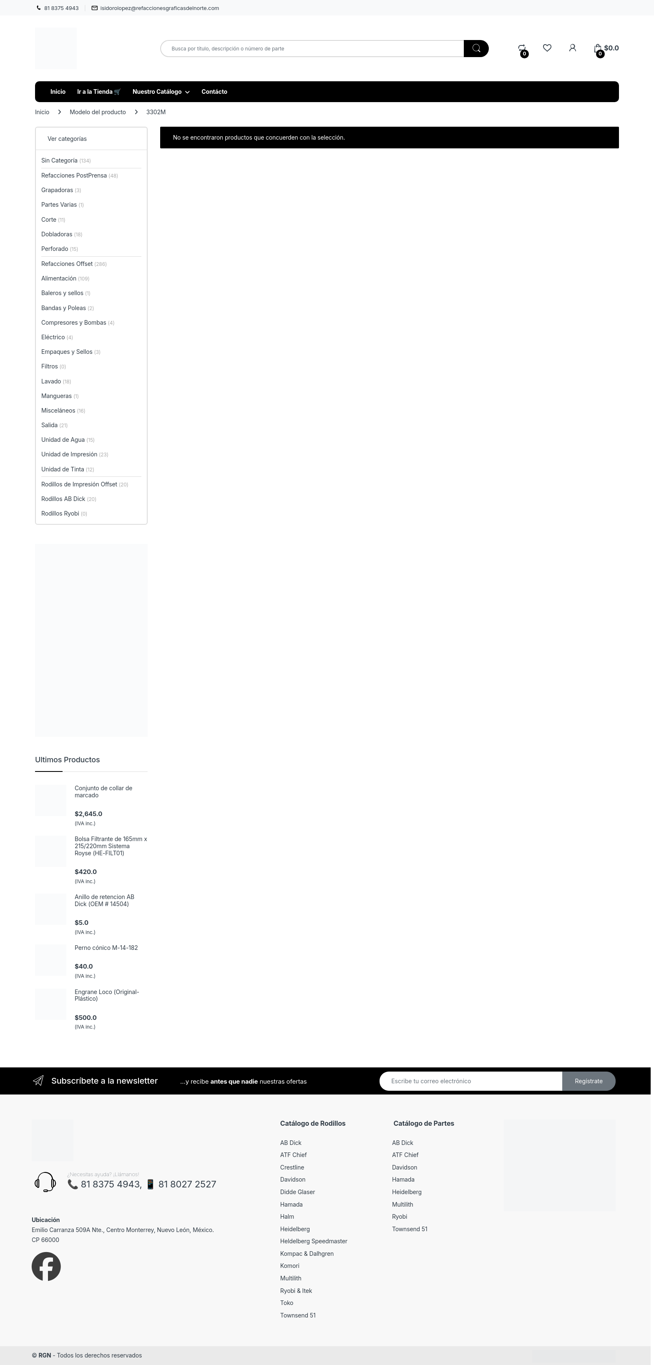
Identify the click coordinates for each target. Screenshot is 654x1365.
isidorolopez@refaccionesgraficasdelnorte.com (155, 8)
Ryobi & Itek (296, 1290)
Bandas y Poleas (67, 307)
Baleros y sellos (66, 292)
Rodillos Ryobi (64, 513)
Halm (287, 1216)
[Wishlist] (547, 48)
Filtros (53, 366)
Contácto (214, 91)
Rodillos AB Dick (68, 498)
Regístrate (589, 1080)
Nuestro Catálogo (157, 91)
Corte (53, 219)
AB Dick (291, 1142)
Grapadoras (61, 189)
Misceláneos (63, 410)
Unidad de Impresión (74, 454)
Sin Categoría (66, 160)
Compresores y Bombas (78, 322)
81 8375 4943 (57, 8)
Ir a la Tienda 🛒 (99, 91)
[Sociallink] (46, 1266)
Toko (287, 1302)
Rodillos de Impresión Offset (84, 484)
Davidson (293, 1179)
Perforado (59, 248)
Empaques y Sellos (71, 351)
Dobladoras (62, 234)
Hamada (291, 1204)
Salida (54, 424)
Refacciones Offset (74, 263)
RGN (44, 1355)
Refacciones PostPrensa (79, 175)
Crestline (292, 1167)
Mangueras (60, 395)
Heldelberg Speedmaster (313, 1241)
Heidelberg (295, 1228)
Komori (289, 1265)
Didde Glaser (297, 1191)
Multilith (291, 1278)
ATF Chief (293, 1154)
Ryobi (399, 1216)
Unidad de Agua (68, 439)
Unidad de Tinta (67, 469)
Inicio (57, 91)
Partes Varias (62, 204)
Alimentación (65, 278)
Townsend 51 (298, 1315)
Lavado (56, 381)
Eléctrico (57, 337)
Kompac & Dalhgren (307, 1253)
